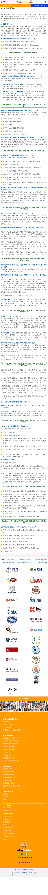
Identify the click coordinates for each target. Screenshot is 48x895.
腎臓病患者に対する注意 (10, 741)
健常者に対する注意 (9, 738)
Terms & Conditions (27, 869)
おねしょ (6, 839)
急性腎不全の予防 (8, 746)
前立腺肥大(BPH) (8, 827)
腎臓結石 (6, 825)
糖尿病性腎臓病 (8, 813)
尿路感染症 (6, 822)
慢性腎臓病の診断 (8, 780)
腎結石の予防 (7, 755)
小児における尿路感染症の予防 (12, 761)
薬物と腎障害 (7, 830)
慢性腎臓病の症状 (8, 771)
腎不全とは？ (7, 807)
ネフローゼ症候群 (8, 833)
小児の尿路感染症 (8, 836)
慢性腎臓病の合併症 (9, 777)
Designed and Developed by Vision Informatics (24, 875)
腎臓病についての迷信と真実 (12, 730)
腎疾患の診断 (7, 727)
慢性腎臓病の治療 (8, 783)
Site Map (17, 869)
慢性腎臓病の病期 (8, 774)
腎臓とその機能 (8, 724)
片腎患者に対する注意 (10, 752)
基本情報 (6, 721)
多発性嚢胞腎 (7, 816)
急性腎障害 (6, 810)
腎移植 (5, 799)
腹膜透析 (6, 797)
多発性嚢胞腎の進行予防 (10, 749)
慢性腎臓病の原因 (8, 769)
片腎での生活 (7, 819)
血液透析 (6, 794)
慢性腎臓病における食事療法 (12, 786)
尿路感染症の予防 (8, 758)
